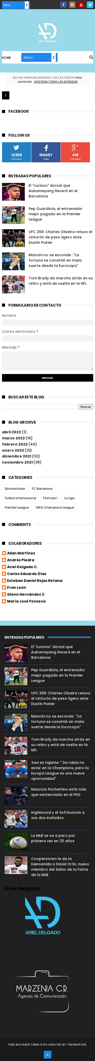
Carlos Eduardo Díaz (26, 574)
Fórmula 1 (50, 498)
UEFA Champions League (55, 507)
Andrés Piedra (20, 560)
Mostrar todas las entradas (56, 82)
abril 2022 (11, 432)
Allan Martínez (21, 553)
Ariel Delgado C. (22, 567)
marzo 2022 (13, 438)
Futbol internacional (20, 498)
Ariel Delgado (22, 888)
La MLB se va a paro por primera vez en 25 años (53, 838)
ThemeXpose (77, 1044)
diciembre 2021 (16, 456)
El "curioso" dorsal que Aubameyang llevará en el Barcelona (53, 191)
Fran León (16, 587)
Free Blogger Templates (27, 1044)
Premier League (17, 507)
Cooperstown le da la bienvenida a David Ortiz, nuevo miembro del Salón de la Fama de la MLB (60, 866)
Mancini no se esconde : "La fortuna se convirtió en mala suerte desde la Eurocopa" (55, 260)
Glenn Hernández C (26, 594)
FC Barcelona (42, 488)
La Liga (69, 498)
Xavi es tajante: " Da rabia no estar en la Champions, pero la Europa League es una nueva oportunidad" (60, 770)
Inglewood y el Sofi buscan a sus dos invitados (58, 815)
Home (6, 57)
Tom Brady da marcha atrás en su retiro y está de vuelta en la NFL (61, 281)
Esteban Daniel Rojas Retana (34, 581)
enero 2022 (13, 450)
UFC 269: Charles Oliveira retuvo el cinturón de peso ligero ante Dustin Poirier (60, 237)
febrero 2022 (15, 444)
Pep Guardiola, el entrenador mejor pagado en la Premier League (56, 214)
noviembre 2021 (17, 462)
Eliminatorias (15, 488)
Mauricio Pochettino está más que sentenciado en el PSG (58, 792)
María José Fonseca (26, 601)
